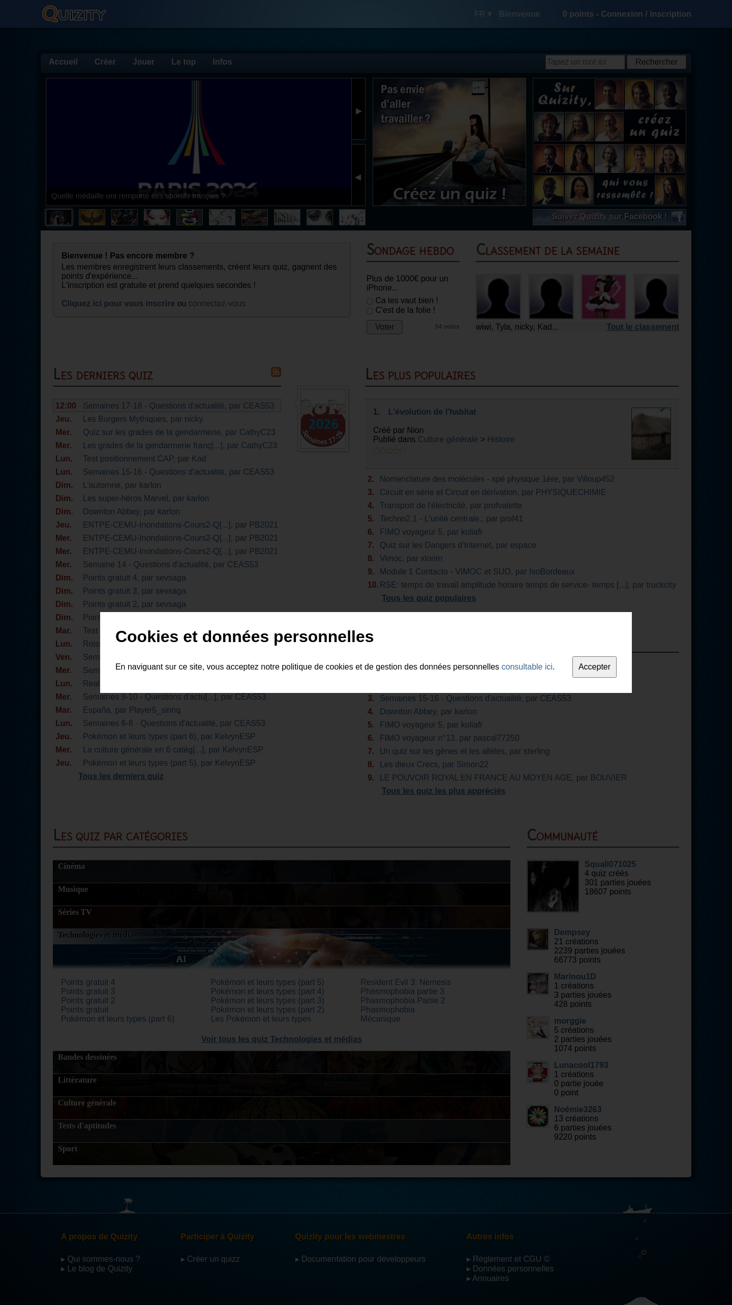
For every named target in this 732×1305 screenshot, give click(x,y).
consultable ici (527, 666)
